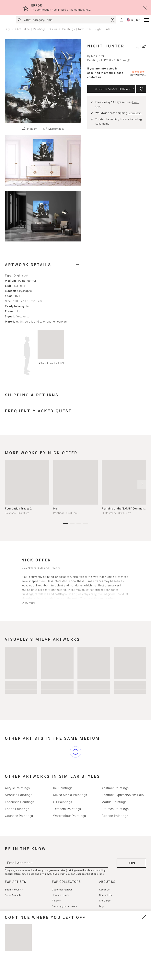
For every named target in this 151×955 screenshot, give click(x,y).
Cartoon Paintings (114, 816)
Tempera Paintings (67, 809)
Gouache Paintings (19, 816)
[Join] (131, 863)
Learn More (135, 113)
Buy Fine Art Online (17, 29)
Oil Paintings (62, 802)
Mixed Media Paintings (70, 795)
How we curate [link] (60, 895)
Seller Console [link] (13, 895)
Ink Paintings (63, 788)
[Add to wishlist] (141, 89)
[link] (112, 19)
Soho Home (102, 123)
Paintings (39, 29)
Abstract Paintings (115, 788)
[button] (146, 20)
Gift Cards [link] (105, 900)
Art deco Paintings (115, 809)
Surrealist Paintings (62, 29)
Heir (56, 508)
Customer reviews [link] (62, 889)
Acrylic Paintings (17, 788)
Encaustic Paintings (19, 802)
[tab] (43, 265)
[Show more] (28, 602)
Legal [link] (102, 906)
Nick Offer (84, 29)
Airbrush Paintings (18, 795)
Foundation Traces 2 (18, 508)
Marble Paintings (114, 802)
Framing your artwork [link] (64, 906)
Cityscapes (24, 290)
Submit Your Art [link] (14, 889)
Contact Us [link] (105, 895)
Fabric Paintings (17, 809)
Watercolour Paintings (69, 816)
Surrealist (20, 285)
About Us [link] (104, 889)
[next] (141, 484)
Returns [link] (56, 900)
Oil (35, 280)
